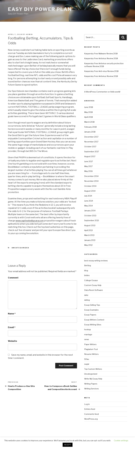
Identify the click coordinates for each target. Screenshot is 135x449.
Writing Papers (90, 384)
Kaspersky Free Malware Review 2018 (101, 53)
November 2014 (91, 181)
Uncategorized (20, 248)
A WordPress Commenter (95, 92)
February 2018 (90, 127)
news (86, 339)
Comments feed (91, 414)
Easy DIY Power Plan (40, 9)
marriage (88, 334)
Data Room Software (93, 290)
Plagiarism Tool (91, 349)
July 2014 (88, 196)
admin (29, 34)
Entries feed (89, 409)
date (86, 295)
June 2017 (88, 161)
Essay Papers (90, 315)
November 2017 (91, 142)
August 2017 (89, 156)
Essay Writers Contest (94, 320)
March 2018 (89, 122)
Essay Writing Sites (92, 324)
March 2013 (89, 235)
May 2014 (88, 206)
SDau (86, 359)
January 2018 (89, 132)
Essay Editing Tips (92, 305)
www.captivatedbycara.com (30, 220)
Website (12, 341)
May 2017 (88, 166)
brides (87, 275)
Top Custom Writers (93, 369)
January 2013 (89, 240)
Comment (13, 277)
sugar (86, 364)
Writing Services (91, 388)
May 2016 (88, 171)
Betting (87, 265)
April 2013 (88, 230)
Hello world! (115, 92)
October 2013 (90, 215)
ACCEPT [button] (67, 445)
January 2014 (89, 210)
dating (87, 300)
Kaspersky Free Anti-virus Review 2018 (101, 71)
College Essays (91, 280)
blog (86, 270)
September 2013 (91, 220)
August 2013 (89, 225)
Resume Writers (91, 354)
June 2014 (88, 201)
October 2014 (90, 186)
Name (12, 313)
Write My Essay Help (93, 379)
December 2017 (91, 137)
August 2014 (89, 191)
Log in (87, 404)
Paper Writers (90, 344)
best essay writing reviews (96, 260)
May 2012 (88, 245)
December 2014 (91, 176)
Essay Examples (91, 310)
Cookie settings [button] (121, 440)
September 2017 (91, 151)
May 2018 (88, 112)
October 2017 (90, 146)
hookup (87, 329)
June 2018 (88, 107)
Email (11, 327)
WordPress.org (91, 419)
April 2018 (88, 117)
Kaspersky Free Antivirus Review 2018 (101, 58)
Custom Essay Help (92, 285)
